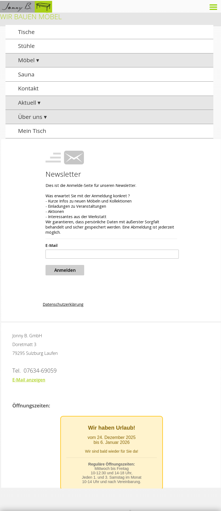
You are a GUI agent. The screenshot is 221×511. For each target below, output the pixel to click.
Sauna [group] (26, 74)
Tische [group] (26, 32)
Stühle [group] (26, 46)
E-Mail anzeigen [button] (28, 380)
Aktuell (28, 102)
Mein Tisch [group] (32, 131)
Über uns (31, 117)
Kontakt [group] (28, 88)
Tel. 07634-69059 (34, 370)
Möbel (27, 60)
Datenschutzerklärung (63, 304)
